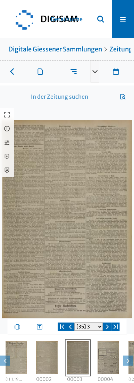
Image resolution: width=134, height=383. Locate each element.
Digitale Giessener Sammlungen (55, 49)
